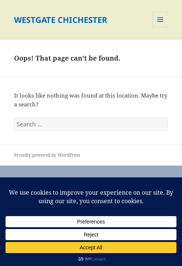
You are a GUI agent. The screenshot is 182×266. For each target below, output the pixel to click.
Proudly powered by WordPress (47, 155)
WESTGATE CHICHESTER (60, 19)
